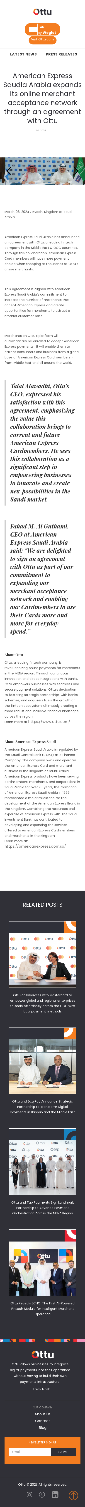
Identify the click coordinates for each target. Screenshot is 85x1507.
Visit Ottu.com (42, 39)
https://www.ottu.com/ (49, 721)
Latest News (23, 54)
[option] (42, 26)
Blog (42, 1427)
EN (33, 29)
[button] (9, 171)
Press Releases (61, 54)
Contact (42, 1421)
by (47, 32)
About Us (42, 1414)
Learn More (41, 1389)
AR (42, 26)
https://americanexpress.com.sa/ (35, 846)
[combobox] (33, 29)
